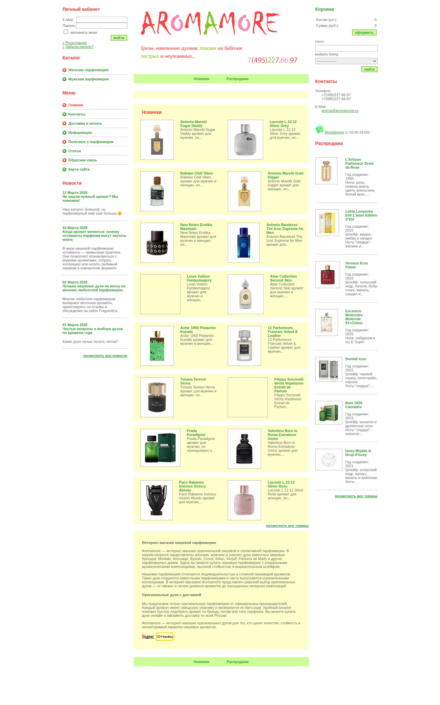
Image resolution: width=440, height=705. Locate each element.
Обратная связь (82, 160)
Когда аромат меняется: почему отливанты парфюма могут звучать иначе (94, 235)
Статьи (74, 151)
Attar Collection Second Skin (283, 278)
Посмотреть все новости (105, 356)
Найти (369, 69)
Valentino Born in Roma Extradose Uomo (282, 435)
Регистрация (74, 43)
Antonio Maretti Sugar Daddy (193, 124)
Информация (80, 133)
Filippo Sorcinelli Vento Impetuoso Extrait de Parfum (289, 385)
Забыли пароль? (77, 47)
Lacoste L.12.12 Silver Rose (281, 484)
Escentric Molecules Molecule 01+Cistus (354, 317)
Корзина (324, 9)
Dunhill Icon (356, 359)
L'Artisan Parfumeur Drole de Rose (360, 163)
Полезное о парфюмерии (91, 142)
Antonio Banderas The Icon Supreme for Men (285, 229)
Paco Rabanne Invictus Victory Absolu (192, 486)
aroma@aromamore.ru (340, 111)
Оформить (364, 32)
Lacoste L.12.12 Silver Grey (283, 124)
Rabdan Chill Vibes (196, 173)
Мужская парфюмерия (88, 79)
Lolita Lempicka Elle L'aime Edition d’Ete (361, 215)
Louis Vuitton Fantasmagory (199, 278)
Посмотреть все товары (287, 526)
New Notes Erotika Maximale (196, 227)
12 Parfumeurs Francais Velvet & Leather (283, 332)
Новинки (201, 79)
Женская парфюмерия (88, 70)
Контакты (76, 114)
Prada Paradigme (196, 433)
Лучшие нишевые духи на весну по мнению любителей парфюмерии (93, 288)
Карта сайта (79, 169)
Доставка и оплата (84, 123)
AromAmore (334, 132)
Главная (75, 105)
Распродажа (238, 79)
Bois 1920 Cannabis (354, 405)
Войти (119, 38)
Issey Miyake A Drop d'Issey (358, 453)
